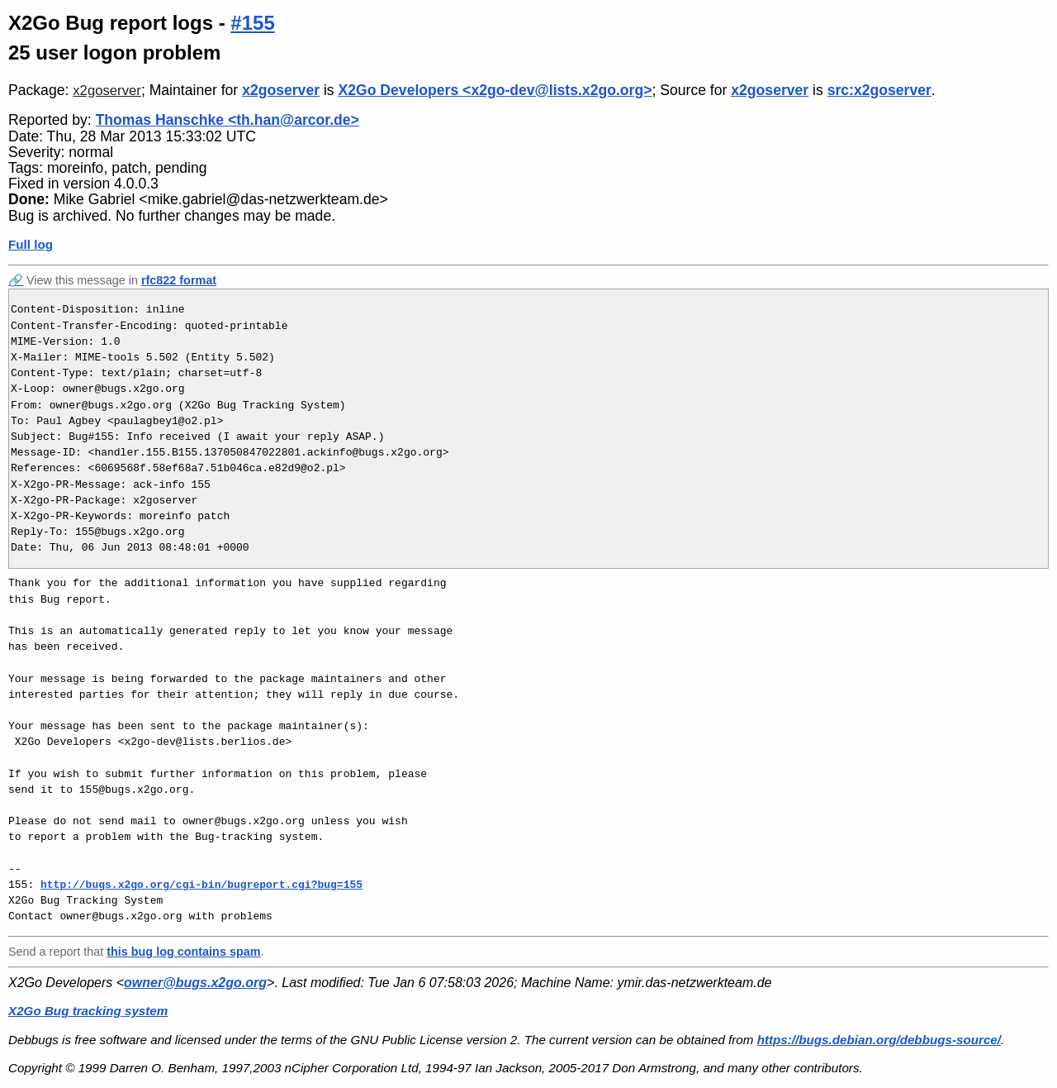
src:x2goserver (879, 90)
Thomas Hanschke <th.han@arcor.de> (227, 120)
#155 (252, 23)
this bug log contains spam (183, 951)
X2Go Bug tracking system (88, 1011)
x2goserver (107, 90)
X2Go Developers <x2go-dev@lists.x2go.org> (495, 90)
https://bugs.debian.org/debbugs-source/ (879, 1040)
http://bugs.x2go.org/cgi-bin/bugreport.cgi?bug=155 (201, 884)
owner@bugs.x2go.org (195, 983)
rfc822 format (178, 280)
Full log (30, 244)
